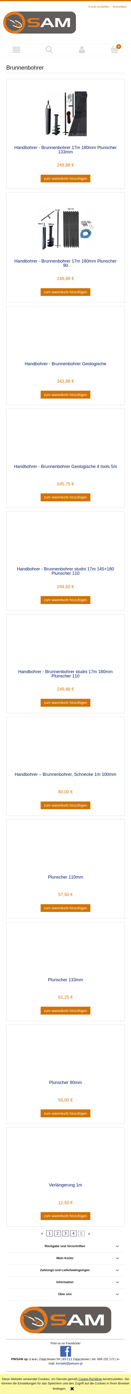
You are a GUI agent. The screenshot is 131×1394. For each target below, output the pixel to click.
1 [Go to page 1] (50, 1233)
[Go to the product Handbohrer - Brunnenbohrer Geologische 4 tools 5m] (65, 438)
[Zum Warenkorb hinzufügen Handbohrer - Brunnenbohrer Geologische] (65, 395)
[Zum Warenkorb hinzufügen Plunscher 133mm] (65, 1011)
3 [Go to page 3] (65, 1233)
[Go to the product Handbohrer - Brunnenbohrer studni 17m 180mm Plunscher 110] (65, 643)
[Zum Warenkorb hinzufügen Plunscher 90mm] (65, 1113)
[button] (16, 49)
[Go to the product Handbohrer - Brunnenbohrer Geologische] (65, 335)
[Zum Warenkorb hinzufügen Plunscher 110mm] (65, 908)
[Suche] (49, 49)
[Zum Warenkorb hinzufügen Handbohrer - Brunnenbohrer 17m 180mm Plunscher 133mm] (65, 179)
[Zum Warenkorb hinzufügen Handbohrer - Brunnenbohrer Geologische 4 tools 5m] (65, 497)
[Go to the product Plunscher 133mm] (65, 951)
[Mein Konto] (82, 49)
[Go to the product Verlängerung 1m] (65, 1157)
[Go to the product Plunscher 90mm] (65, 1054)
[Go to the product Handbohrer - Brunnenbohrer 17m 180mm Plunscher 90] (65, 227)
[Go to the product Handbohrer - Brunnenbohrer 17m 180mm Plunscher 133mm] (65, 113)
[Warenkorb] (114, 49)
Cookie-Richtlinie (90, 1379)
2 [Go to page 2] (57, 1233)
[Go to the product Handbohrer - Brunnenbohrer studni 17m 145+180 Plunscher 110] (65, 541)
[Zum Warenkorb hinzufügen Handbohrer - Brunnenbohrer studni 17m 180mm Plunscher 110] (65, 703)
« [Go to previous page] (42, 1233)
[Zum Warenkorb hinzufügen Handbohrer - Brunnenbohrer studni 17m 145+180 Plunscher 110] (65, 600)
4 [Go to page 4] (73, 1233)
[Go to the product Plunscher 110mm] (65, 849)
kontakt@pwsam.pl (69, 1363)
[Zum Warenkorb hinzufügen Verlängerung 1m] (65, 1216)
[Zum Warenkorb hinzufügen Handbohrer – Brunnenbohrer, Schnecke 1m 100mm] (65, 805)
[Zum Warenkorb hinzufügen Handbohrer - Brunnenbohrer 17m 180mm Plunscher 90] (65, 292)
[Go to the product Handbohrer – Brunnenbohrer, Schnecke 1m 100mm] (65, 746)
